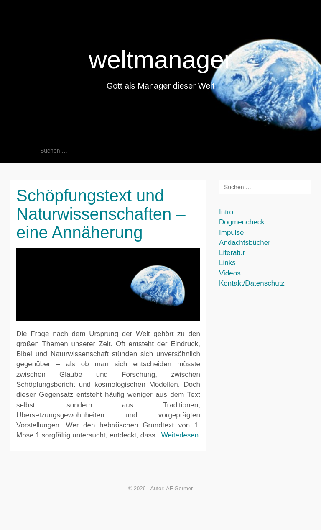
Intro (226, 212)
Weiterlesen (180, 435)
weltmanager (160, 60)
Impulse (231, 233)
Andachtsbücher (244, 243)
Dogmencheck (242, 222)
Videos (230, 273)
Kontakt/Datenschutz (252, 283)
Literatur (232, 253)
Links (227, 263)
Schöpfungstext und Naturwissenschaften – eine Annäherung (101, 214)
